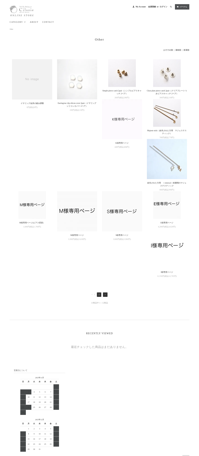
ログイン (163, 7)
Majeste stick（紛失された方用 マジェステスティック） (77, 144)
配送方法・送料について (111, 422)
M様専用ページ (32, 208)
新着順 (186, 50)
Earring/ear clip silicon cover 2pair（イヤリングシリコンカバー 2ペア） (77, 104)
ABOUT (34, 22)
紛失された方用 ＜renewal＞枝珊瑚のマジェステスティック (121, 156)
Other (11, 29)
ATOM (138, 426)
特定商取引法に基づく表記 (112, 426)
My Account (141, 7)
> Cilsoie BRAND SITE (47, 422)
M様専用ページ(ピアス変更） (167, 143)
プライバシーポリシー (110, 430)
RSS (132, 426)
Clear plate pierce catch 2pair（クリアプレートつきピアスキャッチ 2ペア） (167, 92)
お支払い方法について (110, 418)
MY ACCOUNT (137, 414)
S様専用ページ (77, 208)
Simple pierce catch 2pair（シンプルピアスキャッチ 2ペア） (122, 92)
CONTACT (48, 22)
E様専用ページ (122, 195)
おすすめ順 (168, 50)
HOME (104, 414)
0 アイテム (182, 7)
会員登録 (152, 7)
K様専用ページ (32, 155)
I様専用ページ (167, 208)
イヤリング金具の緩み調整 (32, 103)
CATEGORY (18, 22)
